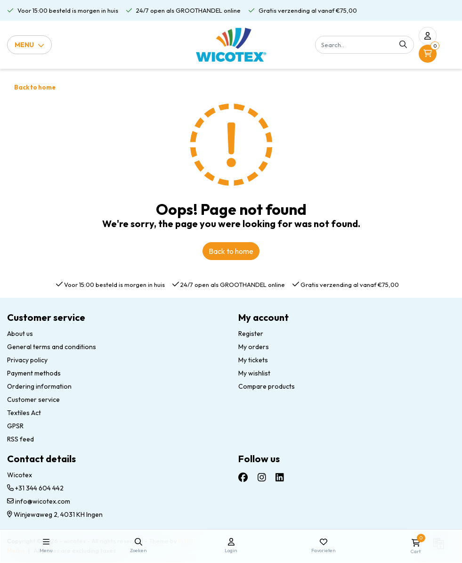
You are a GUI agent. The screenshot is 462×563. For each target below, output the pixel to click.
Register (250, 333)
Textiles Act (24, 412)
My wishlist (254, 373)
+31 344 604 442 (35, 488)
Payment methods (34, 373)
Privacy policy (27, 360)
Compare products (266, 386)
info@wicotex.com (38, 501)
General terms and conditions (51, 347)
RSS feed (20, 439)
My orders (253, 347)
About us (20, 333)
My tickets (253, 360)
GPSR (15, 426)
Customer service (33, 399)
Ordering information (39, 386)
